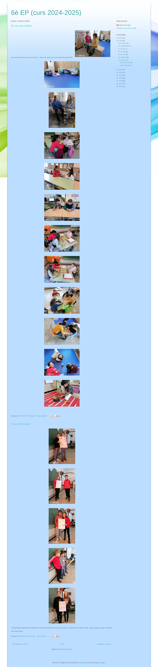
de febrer (124, 57)
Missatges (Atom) (66, 649)
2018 (121, 81)
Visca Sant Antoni (20, 423)
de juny (123, 49)
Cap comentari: (42, 416)
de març (123, 54)
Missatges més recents (20, 644)
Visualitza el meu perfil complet (126, 28)
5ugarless (82, 662)
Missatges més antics (104, 644)
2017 (121, 83)
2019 (121, 78)
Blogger (102, 662)
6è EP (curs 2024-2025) (46, 12)
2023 (121, 41)
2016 (121, 86)
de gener (124, 60)
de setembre (125, 46)
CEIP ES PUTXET (125, 25)
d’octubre (124, 43)
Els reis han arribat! (21, 25)
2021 (121, 72)
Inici (62, 644)
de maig (123, 51)
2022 (121, 69)
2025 (121, 38)
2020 (121, 75)
